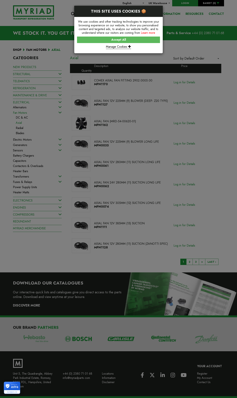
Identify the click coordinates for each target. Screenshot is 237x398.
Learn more (148, 33)
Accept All (118, 39)
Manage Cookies (118, 47)
